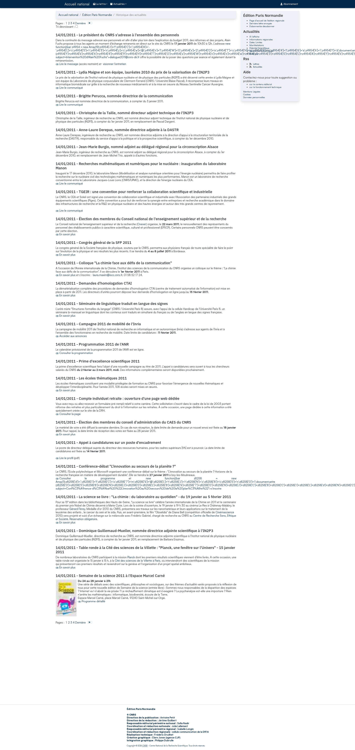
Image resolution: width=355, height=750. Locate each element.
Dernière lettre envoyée (260, 23)
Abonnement (289, 3)
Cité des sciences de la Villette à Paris (137, 560)
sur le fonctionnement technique (265, 87)
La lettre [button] (99, 3)
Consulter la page (70, 414)
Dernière (80, 23)
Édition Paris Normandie (97, 15)
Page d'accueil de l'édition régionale (266, 20)
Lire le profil (66, 458)
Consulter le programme (87, 478)
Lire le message (68, 64)
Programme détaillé (93, 601)
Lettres (256, 63)
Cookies (247, 94)
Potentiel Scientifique (259, 48)
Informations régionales (261, 39)
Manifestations (256, 45)
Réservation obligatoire (83, 519)
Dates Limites (255, 42)
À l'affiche (254, 36)
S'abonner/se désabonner (261, 26)
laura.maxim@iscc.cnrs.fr (107, 275)
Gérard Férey (77, 509)
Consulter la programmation (76, 353)
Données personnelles (254, 97)
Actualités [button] (117, 3)
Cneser (141, 224)
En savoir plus (67, 234)
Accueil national (77, 4)
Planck (131, 557)
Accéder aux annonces (73, 336)
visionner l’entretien (114, 64)
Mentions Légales (251, 91)
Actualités (257, 66)
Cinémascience (225, 512)
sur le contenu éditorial (260, 84)
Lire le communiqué (71, 87)
